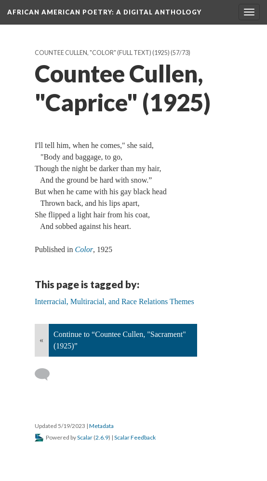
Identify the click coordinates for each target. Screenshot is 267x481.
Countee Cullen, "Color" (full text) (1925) (102, 52)
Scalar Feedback (135, 437)
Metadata (101, 425)
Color (84, 249)
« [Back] (41, 340)
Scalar (85, 437)
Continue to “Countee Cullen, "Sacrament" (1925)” (119, 340)
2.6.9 (101, 437)
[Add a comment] (46, 374)
